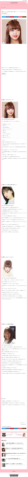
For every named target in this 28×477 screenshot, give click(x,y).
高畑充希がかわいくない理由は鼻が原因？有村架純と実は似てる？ (14, 448)
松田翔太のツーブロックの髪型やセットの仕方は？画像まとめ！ (14, 463)
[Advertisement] (14, 50)
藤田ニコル (24, 422)
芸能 (5, 7)
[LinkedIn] (16, 16)
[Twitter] (4, 16)
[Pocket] (20, 16)
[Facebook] (8, 16)
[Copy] (24, 16)
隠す (5, 73)
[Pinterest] (12, 16)
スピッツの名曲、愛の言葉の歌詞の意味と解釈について (13, 458)
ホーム (2, 7)
